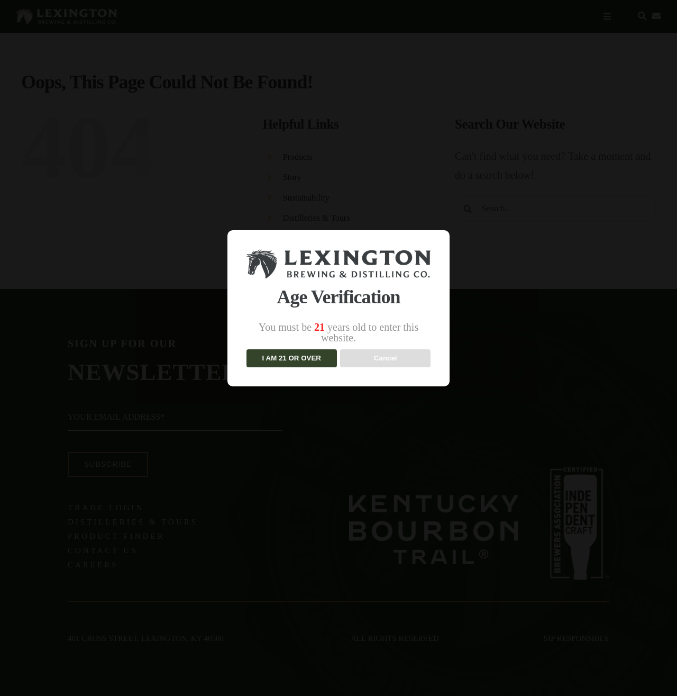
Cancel (385, 358)
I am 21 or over (291, 358)
